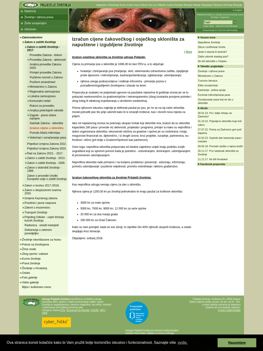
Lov (155, 5)
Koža (129, 5)
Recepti (188, 5)
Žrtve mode (29, 249)
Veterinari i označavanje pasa (48, 137)
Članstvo (217, 5)
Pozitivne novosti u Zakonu (46, 77)
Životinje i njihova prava (38, 17)
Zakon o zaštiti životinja (40, 42)
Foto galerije (29, 277)
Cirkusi (143, 5)
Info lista (227, 5)
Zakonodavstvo (32, 37)
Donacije (237, 5)
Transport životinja (36, 212)
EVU (62, 310)
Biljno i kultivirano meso (36, 287)
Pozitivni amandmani (42, 82)
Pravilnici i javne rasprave (40, 203)
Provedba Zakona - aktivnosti (48, 59)
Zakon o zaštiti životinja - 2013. (46, 158)
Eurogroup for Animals (78, 310)
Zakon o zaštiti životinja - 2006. (46, 163)
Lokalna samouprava (42, 96)
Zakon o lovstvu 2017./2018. (42, 185)
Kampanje (207, 5)
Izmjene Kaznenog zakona (41, 198)
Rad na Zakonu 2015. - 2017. (45, 153)
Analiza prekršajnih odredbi (46, 110)
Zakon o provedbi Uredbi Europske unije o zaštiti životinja (47, 177)
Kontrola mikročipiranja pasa (214, 94)
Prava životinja (31, 263)
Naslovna (30, 11)
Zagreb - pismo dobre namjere (43, 117)
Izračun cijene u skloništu (46, 128)
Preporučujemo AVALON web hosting (220, 30)
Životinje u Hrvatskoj (34, 268)
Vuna (136, 5)
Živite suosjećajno (35, 23)
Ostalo (26, 273)
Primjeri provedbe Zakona (45, 72)
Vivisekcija (113, 5)
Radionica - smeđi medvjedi (42, 225)
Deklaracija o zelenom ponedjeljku (38, 231)
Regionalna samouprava (45, 91)
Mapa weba (208, 26)
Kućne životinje (175, 5)
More (189, 51)
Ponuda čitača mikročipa (45, 132)
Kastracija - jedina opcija (211, 90)
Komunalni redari (40, 101)
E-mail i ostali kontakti (229, 310)
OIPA (44, 313)
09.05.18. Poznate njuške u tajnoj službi (220, 146)
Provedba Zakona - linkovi (46, 55)
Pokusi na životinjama (35, 244)
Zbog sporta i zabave (35, 253)
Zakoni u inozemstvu (37, 207)
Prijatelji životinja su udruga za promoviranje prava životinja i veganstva (220, 15)
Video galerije (30, 282)
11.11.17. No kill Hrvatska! (213, 159)
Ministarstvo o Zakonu (43, 86)
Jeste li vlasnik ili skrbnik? (212, 51)
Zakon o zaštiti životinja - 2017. (43, 48)
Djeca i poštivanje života (211, 47)
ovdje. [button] (183, 342)
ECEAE (95, 310)
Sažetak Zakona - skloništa (46, 123)
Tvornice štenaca (207, 80)
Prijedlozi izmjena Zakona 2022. (47, 144)
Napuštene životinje (209, 42)
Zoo (150, 5)
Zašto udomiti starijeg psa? (213, 56)
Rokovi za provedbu (42, 105)
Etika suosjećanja (208, 85)
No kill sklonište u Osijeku (212, 61)
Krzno (123, 5)
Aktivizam (30, 29)
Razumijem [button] (237, 342)
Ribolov (162, 5)
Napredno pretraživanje (226, 26)
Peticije (196, 5)
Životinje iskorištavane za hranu (41, 239)
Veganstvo (101, 5)
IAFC (102, 310)
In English (237, 10)
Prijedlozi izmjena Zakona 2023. (47, 148)
